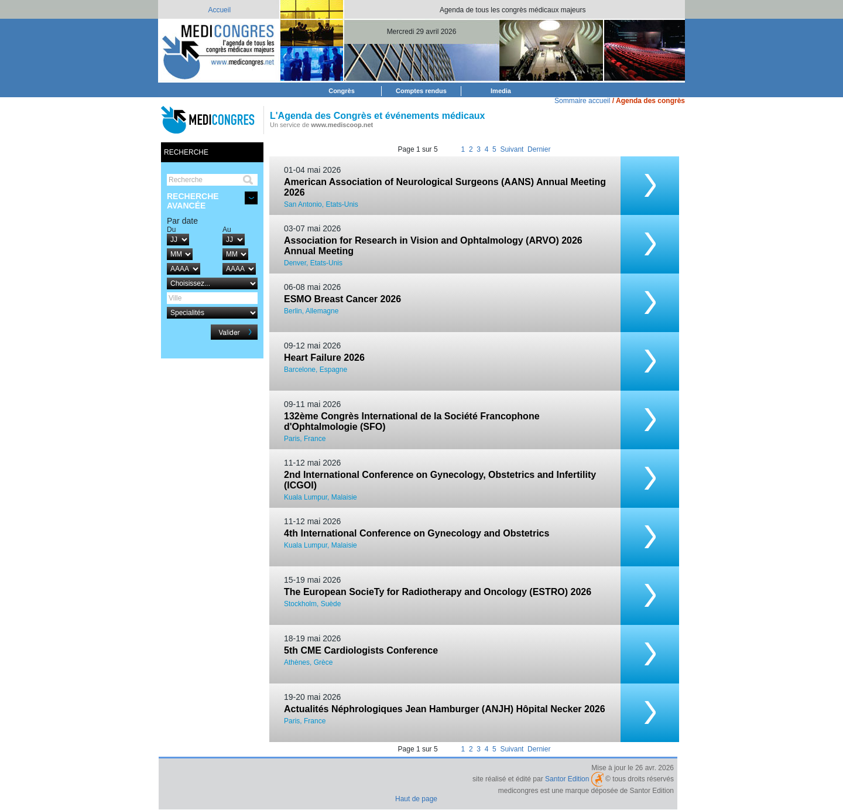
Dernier (538, 149)
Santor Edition (567, 779)
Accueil (219, 10)
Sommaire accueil (582, 101)
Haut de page (416, 799)
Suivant (511, 149)
